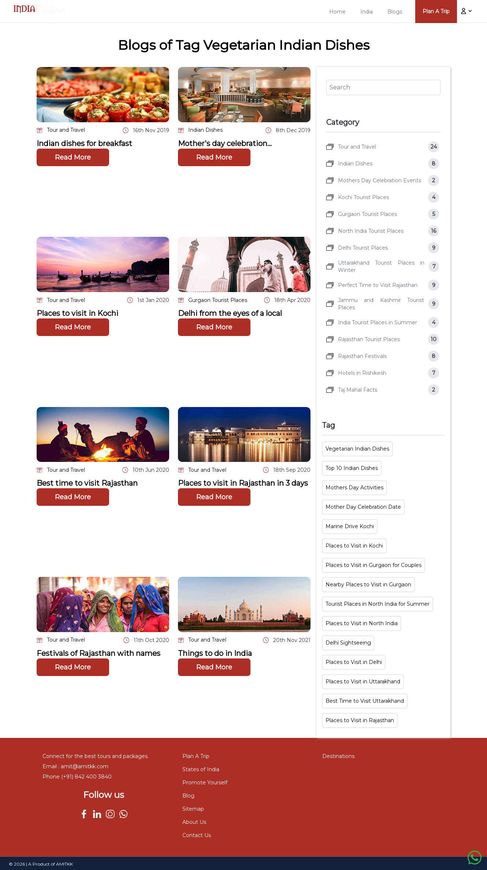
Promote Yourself (204, 782)
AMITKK (64, 864)
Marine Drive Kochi (350, 526)
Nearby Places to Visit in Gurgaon (368, 584)
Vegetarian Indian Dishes (357, 448)
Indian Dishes (205, 130)
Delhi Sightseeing (348, 642)
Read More (73, 157)
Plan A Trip (195, 756)
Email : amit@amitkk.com (75, 766)
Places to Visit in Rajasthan (360, 720)
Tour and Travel (66, 130)
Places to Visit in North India (362, 623)
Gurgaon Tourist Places (217, 300)
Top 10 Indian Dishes (352, 468)
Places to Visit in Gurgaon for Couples (373, 565)
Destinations (338, 756)
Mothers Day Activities (354, 487)
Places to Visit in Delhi (354, 662)
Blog (188, 795)
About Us (194, 822)
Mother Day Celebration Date (363, 507)
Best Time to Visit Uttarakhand (365, 701)
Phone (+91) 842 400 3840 (77, 776)
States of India (200, 769)
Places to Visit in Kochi (354, 545)
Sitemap (193, 809)
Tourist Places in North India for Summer (378, 604)
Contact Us (196, 835)
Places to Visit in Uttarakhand (363, 681)
